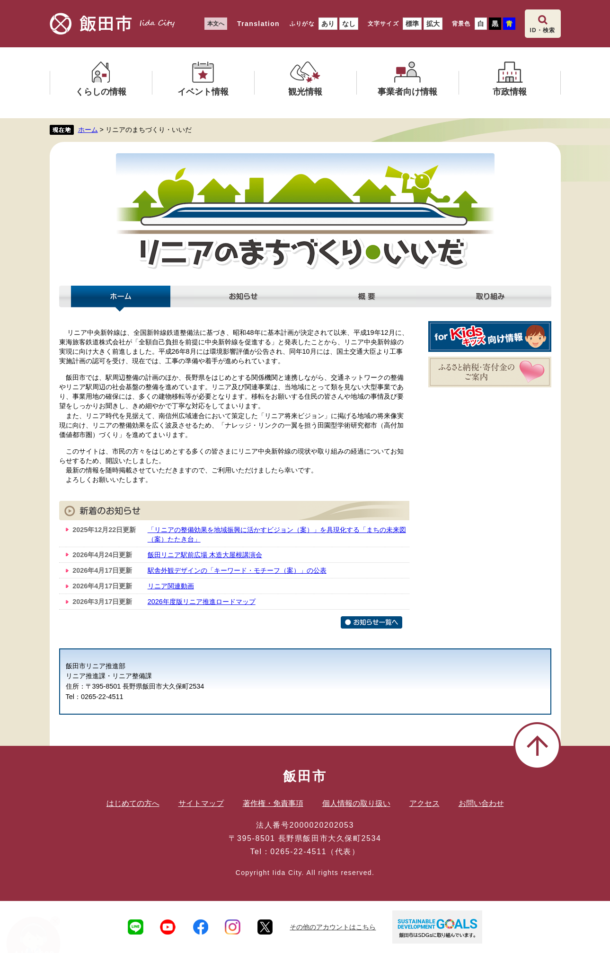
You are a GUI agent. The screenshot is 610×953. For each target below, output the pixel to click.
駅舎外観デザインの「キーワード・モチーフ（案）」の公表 (237, 570)
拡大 (433, 23)
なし (348, 23)
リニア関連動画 (171, 586)
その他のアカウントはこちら (333, 927)
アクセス (424, 803)
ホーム (88, 129)
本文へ (215, 23)
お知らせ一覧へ (371, 622)
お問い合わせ (481, 803)
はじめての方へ (132, 803)
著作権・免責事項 (273, 803)
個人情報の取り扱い (356, 803)
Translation (258, 23)
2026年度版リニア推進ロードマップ (202, 601)
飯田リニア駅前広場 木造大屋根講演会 (205, 555)
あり (328, 23)
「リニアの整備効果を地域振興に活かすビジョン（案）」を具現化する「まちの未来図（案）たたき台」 (277, 534)
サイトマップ (201, 803)
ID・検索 (543, 30)
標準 (412, 23)
